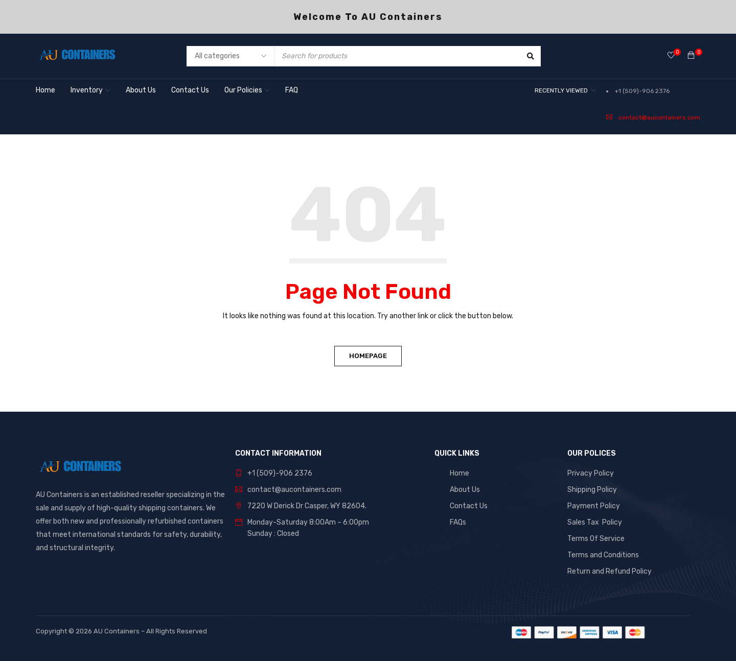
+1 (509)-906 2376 (642, 91)
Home (459, 473)
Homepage (368, 356)
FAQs (458, 522)
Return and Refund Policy (609, 571)
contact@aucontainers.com (659, 117)
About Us (465, 489)
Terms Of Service (596, 538)
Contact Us (469, 506)
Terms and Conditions (603, 555)
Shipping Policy (592, 489)
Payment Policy (593, 506)
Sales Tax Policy (594, 522)
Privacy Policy (590, 473)
